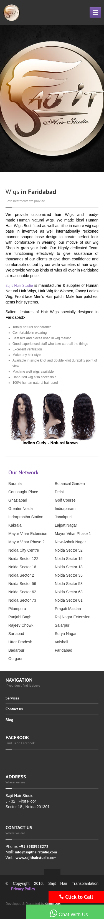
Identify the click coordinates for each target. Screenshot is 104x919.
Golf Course (65, 500)
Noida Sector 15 (69, 558)
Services (12, 698)
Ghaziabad (17, 500)
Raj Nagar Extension (72, 617)
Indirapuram (65, 508)
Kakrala (14, 525)
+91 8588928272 (33, 846)
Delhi (59, 492)
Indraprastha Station (25, 517)
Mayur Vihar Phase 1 (73, 533)
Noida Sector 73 (22, 600)
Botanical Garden (70, 483)
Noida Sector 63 (69, 592)
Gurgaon (15, 658)
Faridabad (63, 650)
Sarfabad (16, 633)
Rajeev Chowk (20, 625)
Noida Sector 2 (21, 575)
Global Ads (52, 903)
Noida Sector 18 (69, 567)
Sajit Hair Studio (19, 285)
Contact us (14, 708)
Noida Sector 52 (69, 550)
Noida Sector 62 (22, 592)
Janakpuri (63, 517)
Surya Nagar (66, 633)
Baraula (15, 483)
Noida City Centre (23, 550)
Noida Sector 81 (69, 600)
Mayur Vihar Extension (27, 533)
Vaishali (61, 642)
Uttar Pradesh (20, 642)
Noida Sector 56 (22, 583)
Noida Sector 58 (69, 583)
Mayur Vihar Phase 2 (26, 542)
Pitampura (17, 608)
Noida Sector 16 (22, 567)
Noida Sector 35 (69, 575)
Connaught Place (23, 492)
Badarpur (16, 650)
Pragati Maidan (68, 608)
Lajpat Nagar (66, 525)
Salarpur (62, 625)
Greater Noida (20, 508)
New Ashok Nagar (70, 542)
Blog (9, 719)
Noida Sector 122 (23, 558)
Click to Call (76, 896)
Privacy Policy (23, 888)
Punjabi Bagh (19, 617)
